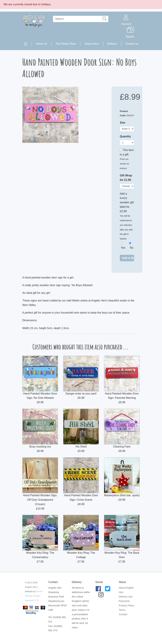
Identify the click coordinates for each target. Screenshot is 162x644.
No (131, 247)
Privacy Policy (126, 605)
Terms (122, 610)
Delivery (112, 43)
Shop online (91, 43)
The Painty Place (65, 43)
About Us (41, 43)
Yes (123, 247)
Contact (123, 614)
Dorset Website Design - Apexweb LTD (34, 596)
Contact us (131, 43)
